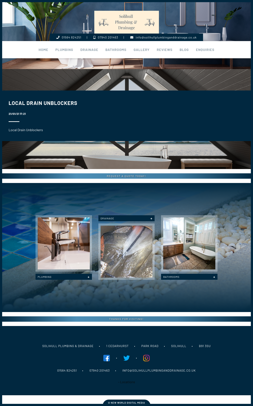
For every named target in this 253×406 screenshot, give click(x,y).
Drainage (89, 50)
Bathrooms (116, 50)
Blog (184, 50)
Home (43, 50)
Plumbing (44, 276)
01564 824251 (68, 37)
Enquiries (205, 50)
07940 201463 (105, 37)
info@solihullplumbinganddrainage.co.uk (163, 37)
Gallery (142, 50)
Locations (127, 382)
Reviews (164, 50)
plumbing (64, 50)
